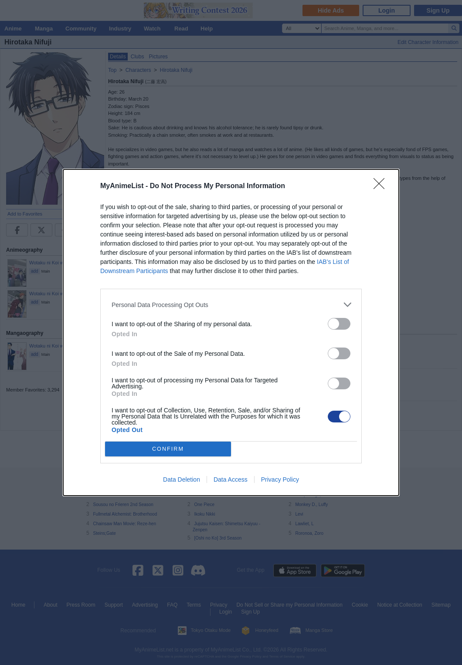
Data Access (231, 479)
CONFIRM (168, 449)
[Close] (382, 186)
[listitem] (231, 304)
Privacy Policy (280, 479)
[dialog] (231, 332)
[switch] (339, 324)
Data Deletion (181, 479)
